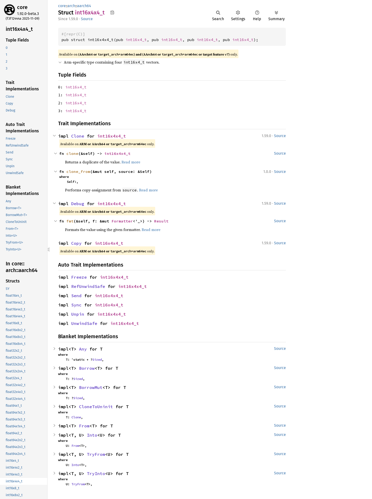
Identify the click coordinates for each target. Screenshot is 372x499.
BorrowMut (90, 387)
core (22, 7)
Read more (130, 162)
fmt (70, 221)
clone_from (78, 171)
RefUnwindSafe (88, 286)
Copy (76, 243)
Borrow (87, 368)
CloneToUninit (96, 406)
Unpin (77, 314)
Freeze (79, 277)
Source (87, 19)
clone (72, 153)
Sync (76, 305)
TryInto (96, 473)
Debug (77, 203)
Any (83, 349)
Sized (97, 359)
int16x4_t (136, 39)
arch (71, 6)
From (84, 426)
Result (161, 221)
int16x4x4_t (111, 136)
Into (92, 435)
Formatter (122, 221)
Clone (77, 136)
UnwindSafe (84, 323)
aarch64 (84, 6)
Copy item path (112, 12)
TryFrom (96, 454)
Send (76, 295)
